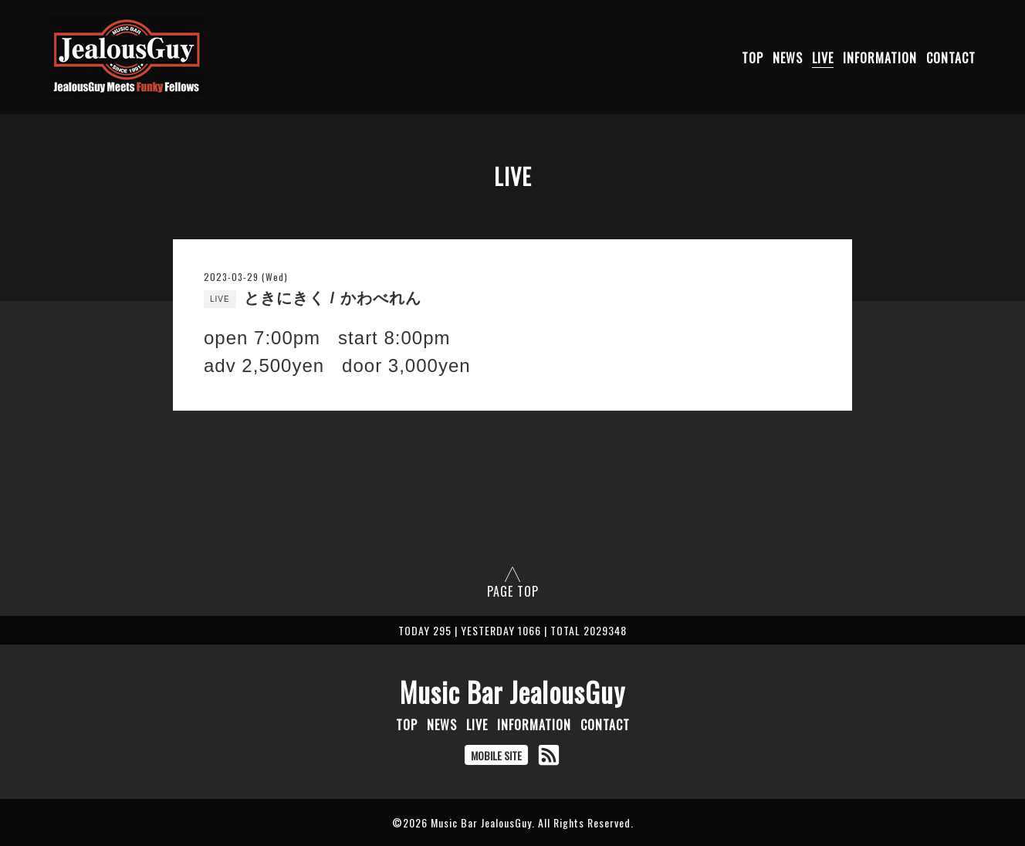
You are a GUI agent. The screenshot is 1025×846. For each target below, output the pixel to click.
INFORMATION (880, 58)
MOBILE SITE (496, 755)
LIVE (823, 58)
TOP (752, 58)
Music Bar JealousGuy (512, 692)
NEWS (788, 58)
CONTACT (951, 58)
